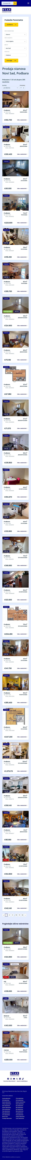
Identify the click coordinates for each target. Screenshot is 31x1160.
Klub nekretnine (6, 1105)
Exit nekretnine (19, 1109)
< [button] (3, 915)
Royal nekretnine (6, 1102)
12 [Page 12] (22, 915)
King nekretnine (6, 1113)
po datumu (7, 88)
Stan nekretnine (6, 1109)
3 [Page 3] (12, 915)
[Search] (15, 3)
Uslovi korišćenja (22, 1081)
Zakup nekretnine (20, 1116)
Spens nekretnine (6, 1107)
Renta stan (5, 1116)
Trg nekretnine (19, 1113)
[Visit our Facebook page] (8, 1079)
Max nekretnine (19, 1111)
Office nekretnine (6, 1103)
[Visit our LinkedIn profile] (20, 1079)
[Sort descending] (23, 87)
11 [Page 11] (19, 915)
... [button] (14, 915)
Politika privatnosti (9, 1081)
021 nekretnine (5, 1100)
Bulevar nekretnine (20, 1102)
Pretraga (11, 60)
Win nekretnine (19, 1107)
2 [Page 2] (9, 915)
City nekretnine (19, 1098)
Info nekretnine (19, 1100)
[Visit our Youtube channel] (14, 1079)
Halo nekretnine (20, 1103)
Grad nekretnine (6, 1098)
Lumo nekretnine (20, 1118)
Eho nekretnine (19, 1105)
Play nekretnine (6, 1111)
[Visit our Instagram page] (11, 1079)
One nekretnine (19, 1114)
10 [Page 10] (16, 915)
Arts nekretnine (6, 1114)
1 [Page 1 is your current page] (6, 915)
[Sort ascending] (21, 87)
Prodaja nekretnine (7, 1118)
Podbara (8, 55)
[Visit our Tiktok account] (23, 1079)
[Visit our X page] (17, 1079)
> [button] (25, 915)
